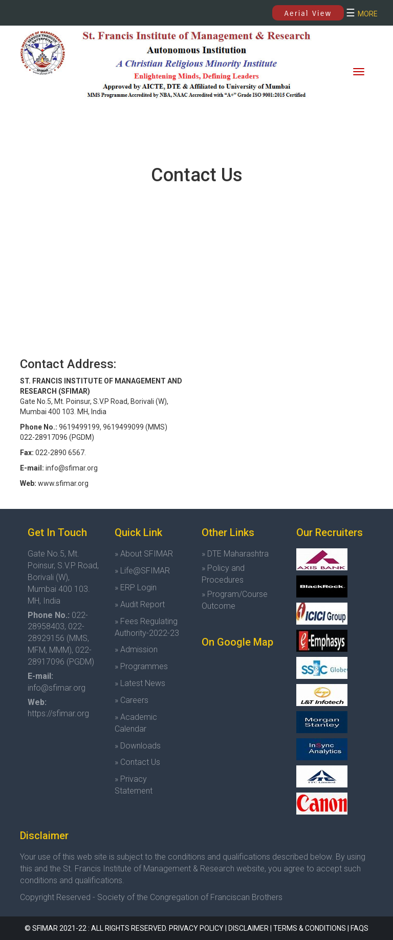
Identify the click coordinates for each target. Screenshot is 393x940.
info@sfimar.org (56, 688)
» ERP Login (136, 587)
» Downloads (138, 746)
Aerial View (308, 13)
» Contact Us (137, 762)
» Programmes (141, 666)
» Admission (136, 649)
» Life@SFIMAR (142, 570)
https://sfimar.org (58, 713)
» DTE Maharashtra (235, 554)
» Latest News (140, 683)
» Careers (131, 700)
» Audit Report (140, 604)
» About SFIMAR (144, 554)
